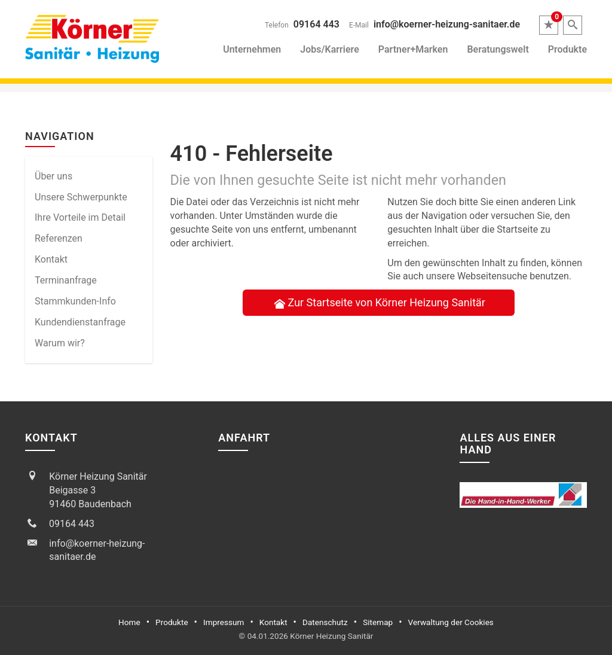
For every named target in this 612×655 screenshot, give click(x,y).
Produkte (567, 49)
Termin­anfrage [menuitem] (66, 280)
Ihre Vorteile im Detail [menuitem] (80, 217)
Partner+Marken (413, 49)
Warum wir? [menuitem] (60, 343)
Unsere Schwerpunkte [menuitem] (81, 197)
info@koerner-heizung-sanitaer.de (447, 24)
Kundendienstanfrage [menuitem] (80, 322)
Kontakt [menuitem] (51, 259)
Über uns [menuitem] (53, 176)
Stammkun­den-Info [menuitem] (75, 301)
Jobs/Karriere (329, 49)
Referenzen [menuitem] (58, 238)
